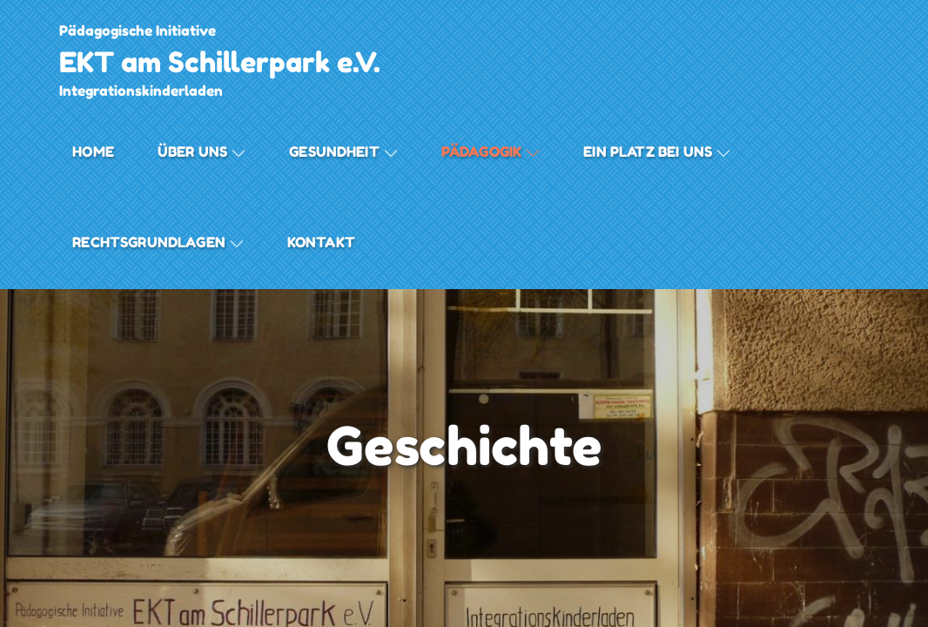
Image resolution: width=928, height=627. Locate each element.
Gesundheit (343, 151)
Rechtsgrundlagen (158, 242)
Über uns (201, 151)
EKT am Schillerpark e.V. (219, 62)
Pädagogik (490, 151)
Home (93, 151)
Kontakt (321, 242)
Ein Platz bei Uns (656, 151)
